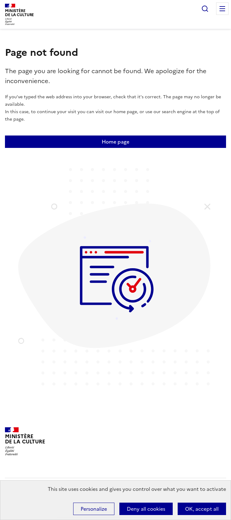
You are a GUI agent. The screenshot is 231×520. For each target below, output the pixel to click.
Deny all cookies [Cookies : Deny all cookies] (146, 509)
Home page (115, 141)
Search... (205, 8)
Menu (222, 8)
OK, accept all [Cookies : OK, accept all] (202, 509)
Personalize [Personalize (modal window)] (94, 509)
